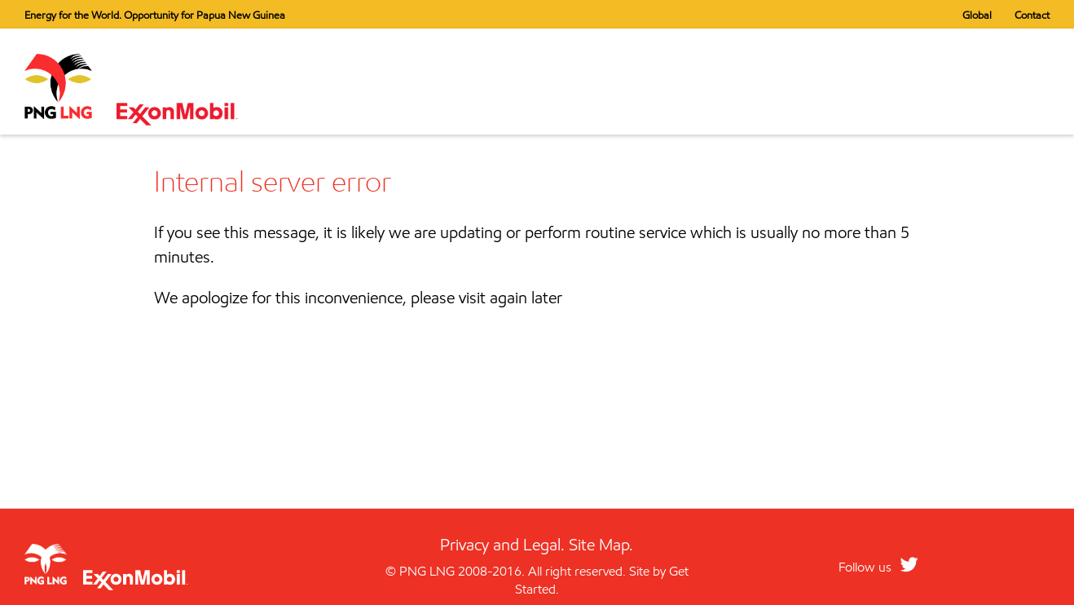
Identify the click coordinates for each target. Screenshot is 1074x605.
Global (977, 14)
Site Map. (601, 544)
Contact (1032, 14)
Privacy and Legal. (502, 544)
